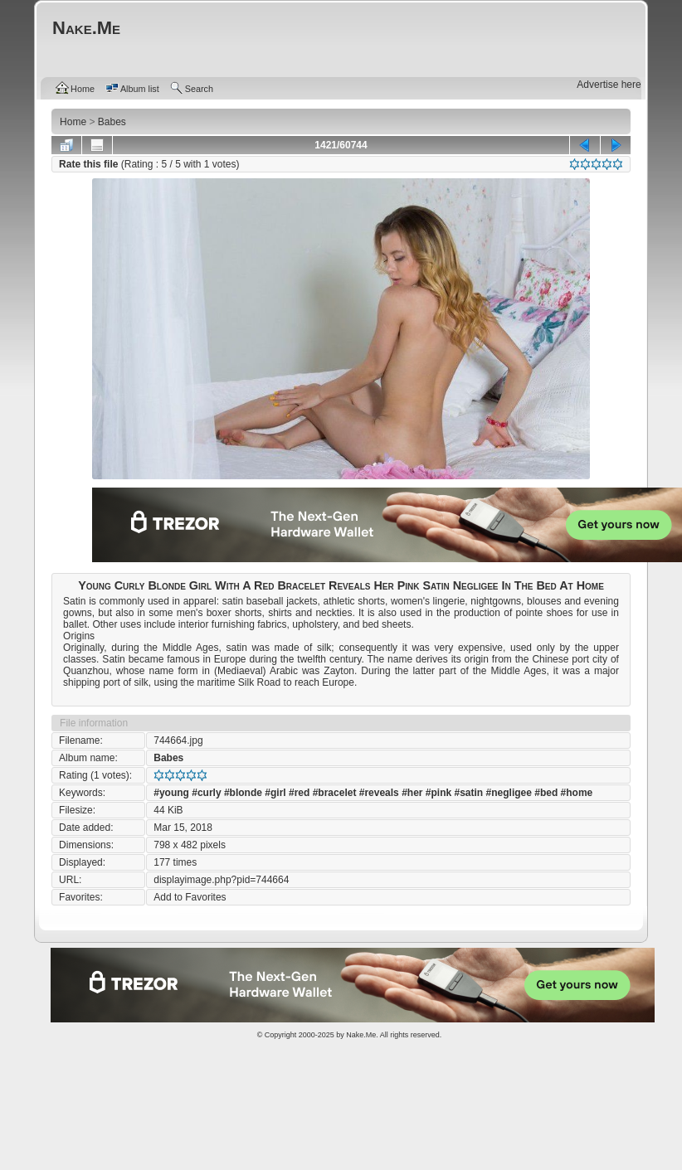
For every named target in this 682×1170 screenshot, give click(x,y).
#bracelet (335, 793)
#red (299, 793)
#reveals (379, 793)
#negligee (509, 793)
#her (412, 793)
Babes (168, 758)
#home (577, 793)
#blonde (243, 793)
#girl (275, 793)
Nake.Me (361, 1035)
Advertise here (609, 84)
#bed (546, 793)
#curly (206, 793)
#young (171, 793)
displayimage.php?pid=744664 (221, 880)
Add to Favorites (189, 897)
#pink (438, 793)
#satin (469, 793)
